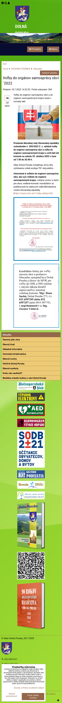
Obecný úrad (9, 344)
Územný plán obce (11, 339)
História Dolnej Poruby (13, 363)
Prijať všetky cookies (33, 696)
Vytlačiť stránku (49, 73)
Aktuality (7, 334)
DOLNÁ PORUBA (22, 29)
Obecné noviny (10, 358)
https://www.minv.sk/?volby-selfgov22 (33, 193)
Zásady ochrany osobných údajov (29, 688)
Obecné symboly (10, 368)
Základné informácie (12, 349)
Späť (5, 64)
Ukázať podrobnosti (11, 695)
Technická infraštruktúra (14, 354)
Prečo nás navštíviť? (12, 373)
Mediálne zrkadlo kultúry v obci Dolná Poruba (24, 378)
